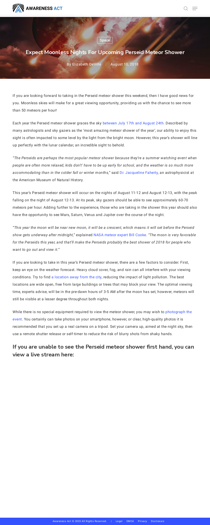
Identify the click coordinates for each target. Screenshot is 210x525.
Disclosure (157, 521)
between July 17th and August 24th (133, 123)
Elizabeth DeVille (86, 64)
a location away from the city (76, 277)
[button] (194, 8)
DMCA (130, 521)
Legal (119, 521)
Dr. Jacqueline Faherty (139, 172)
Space (105, 40)
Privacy (144, 521)
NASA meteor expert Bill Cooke (120, 235)
